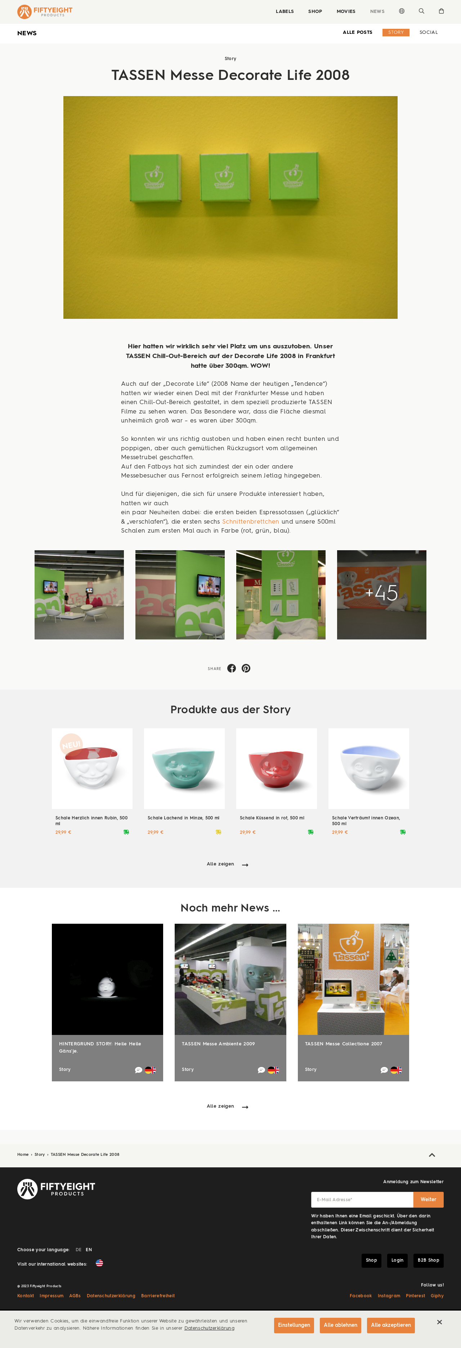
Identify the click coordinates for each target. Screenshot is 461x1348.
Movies (346, 11)
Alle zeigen (220, 864)
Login (397, 1260)
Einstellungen (294, 1325)
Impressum (51, 1296)
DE (79, 1250)
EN (89, 1250)
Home (23, 1155)
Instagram (389, 1296)
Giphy (437, 1296)
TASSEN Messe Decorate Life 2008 (85, 1155)
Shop (315, 11)
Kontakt (25, 1296)
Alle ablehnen (340, 1325)
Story (396, 32)
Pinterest (415, 1296)
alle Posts (357, 32)
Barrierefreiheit (158, 1296)
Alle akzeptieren (391, 1325)
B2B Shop (428, 1260)
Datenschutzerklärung (111, 1296)
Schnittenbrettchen (250, 522)
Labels (285, 11)
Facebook (361, 1296)
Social (429, 32)
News (377, 11)
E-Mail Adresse (335, 1200)
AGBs (75, 1296)
